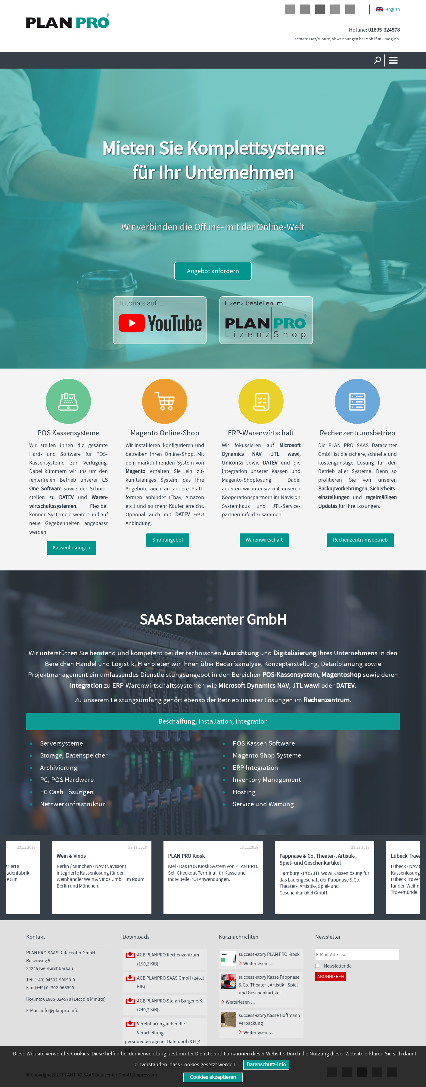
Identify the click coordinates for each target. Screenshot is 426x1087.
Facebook (290, 9)
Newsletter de (338, 966)
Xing (350, 9)
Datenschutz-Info (266, 1064)
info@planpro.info (60, 1010)
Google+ (320, 9)
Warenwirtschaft (264, 539)
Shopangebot (167, 539)
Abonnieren (330, 976)
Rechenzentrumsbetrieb (360, 539)
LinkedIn (335, 9)
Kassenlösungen (71, 547)
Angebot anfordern (213, 271)
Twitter (305, 9)
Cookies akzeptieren (213, 1077)
